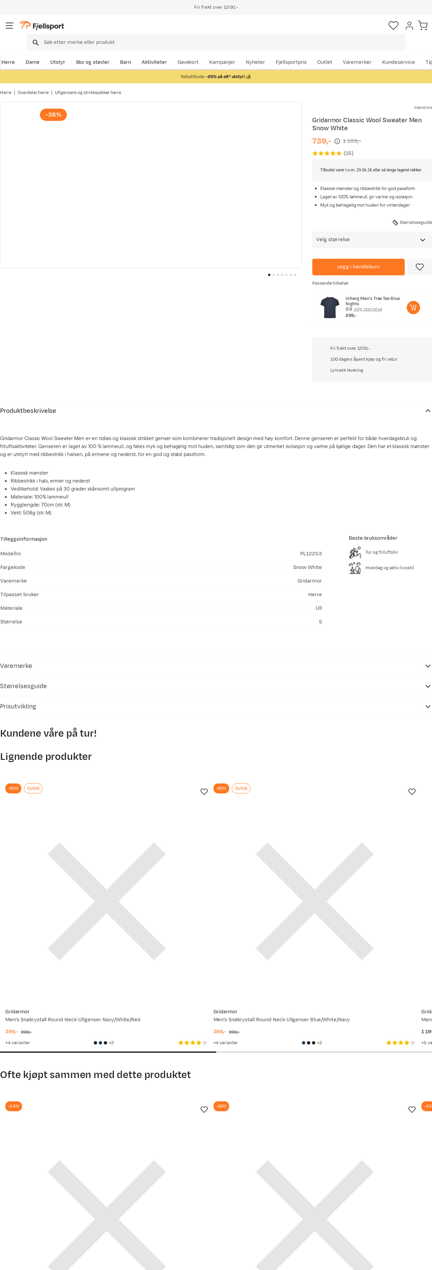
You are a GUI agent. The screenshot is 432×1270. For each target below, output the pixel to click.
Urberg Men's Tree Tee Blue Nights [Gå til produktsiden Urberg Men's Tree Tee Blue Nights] (373, 292)
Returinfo (18, 1193)
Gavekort (104, 1204)
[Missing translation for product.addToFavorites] (419, 257)
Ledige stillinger (200, 1204)
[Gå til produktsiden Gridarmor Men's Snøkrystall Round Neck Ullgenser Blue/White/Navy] (160, 739)
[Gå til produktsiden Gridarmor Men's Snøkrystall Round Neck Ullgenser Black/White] (384, 739)
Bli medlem (404, 1115)
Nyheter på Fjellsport (119, 1182)
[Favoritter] (385, 31)
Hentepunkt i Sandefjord (36, 1214)
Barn (124, 51)
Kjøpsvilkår (389, 1260)
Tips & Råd (19, 1204)
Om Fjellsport (198, 1172)
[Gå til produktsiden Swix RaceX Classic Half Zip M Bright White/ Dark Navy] (160, 964)
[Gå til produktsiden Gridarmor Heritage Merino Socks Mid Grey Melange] (48, 964)
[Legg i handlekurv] (358, 257)
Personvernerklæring (348, 1260)
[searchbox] (229, 31)
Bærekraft (194, 1214)
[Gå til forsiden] (33, 31)
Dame (31, 51)
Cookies (419, 1260)
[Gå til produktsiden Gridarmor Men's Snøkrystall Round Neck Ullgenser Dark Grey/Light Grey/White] (384, 964)
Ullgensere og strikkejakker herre (88, 86)
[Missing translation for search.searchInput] (102, 31)
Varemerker (374, 51)
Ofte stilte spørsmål (30, 1172)
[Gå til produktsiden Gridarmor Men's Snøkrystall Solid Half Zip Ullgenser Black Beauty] (272, 964)
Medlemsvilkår (199, 1193)
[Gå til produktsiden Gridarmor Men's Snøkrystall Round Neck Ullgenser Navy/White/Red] (48, 739)
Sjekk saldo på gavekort (34, 1182)
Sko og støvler (92, 51)
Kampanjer (239, 51)
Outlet (342, 51)
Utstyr (56, 51)
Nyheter (272, 51)
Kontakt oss (21, 1225)
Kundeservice (415, 51)
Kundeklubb (196, 1182)
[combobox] (222, 31)
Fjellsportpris (308, 51)
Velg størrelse (368, 300)
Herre (7, 51)
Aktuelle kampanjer (117, 1172)
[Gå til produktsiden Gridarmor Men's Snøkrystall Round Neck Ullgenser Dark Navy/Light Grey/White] (272, 739)
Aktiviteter (153, 51)
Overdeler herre (33, 86)
